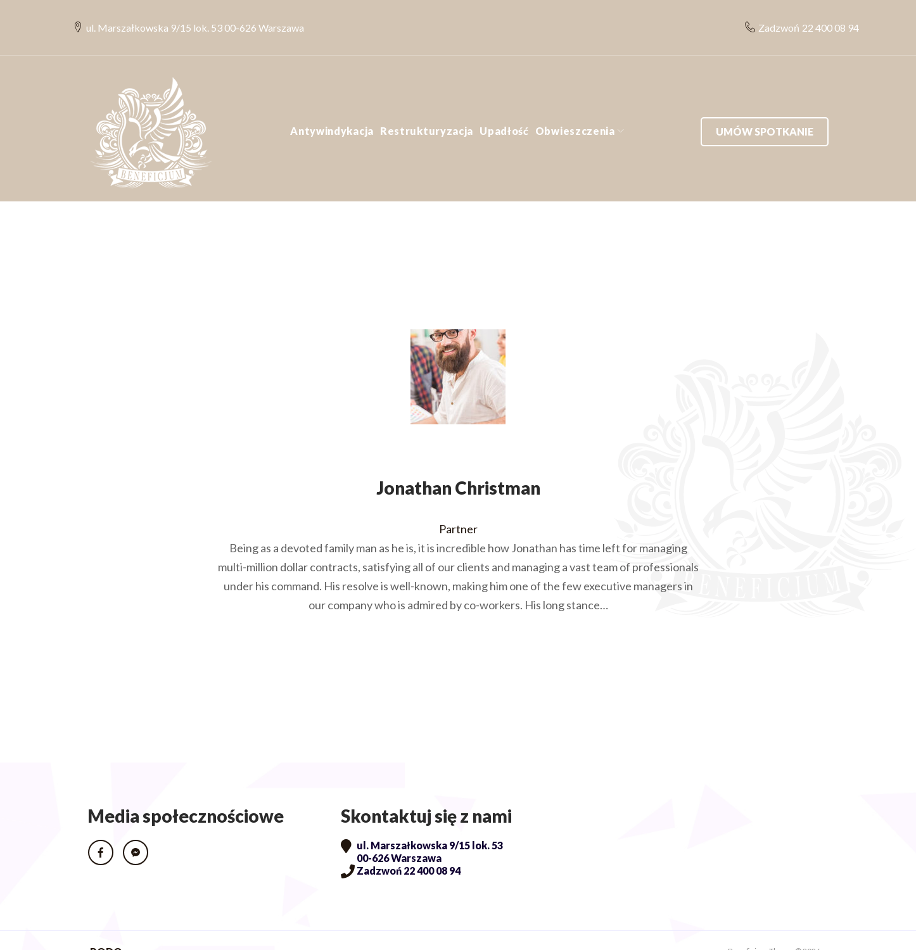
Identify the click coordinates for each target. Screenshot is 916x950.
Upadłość (504, 108)
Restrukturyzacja (426, 108)
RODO (106, 929)
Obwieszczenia (575, 108)
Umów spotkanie (764, 109)
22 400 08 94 (815, 16)
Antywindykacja (332, 108)
